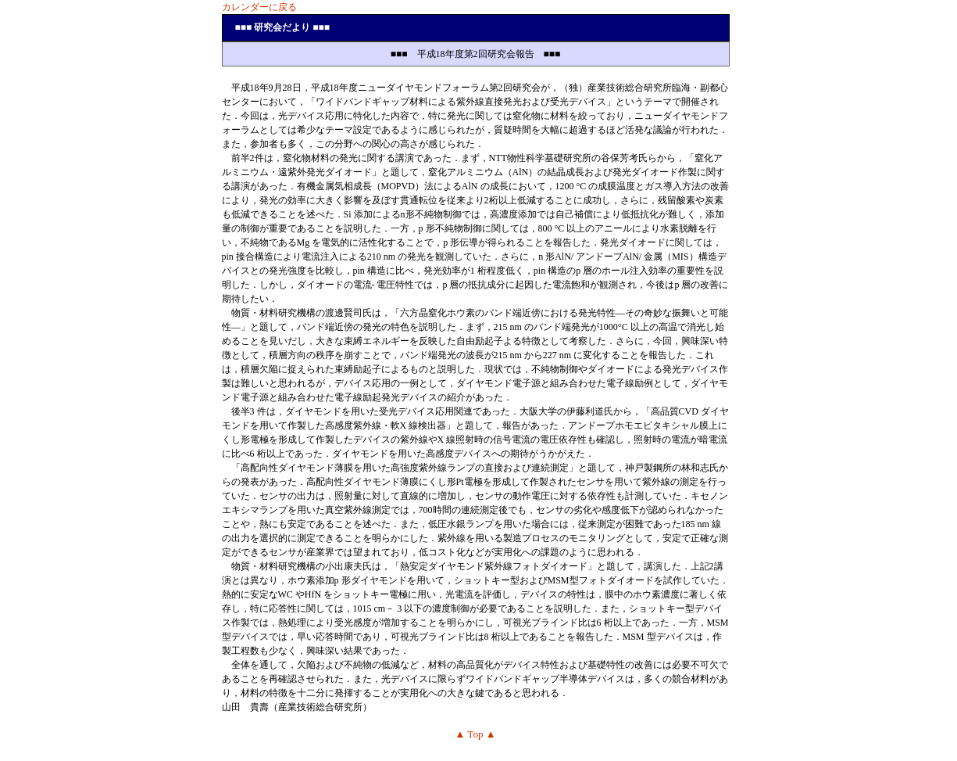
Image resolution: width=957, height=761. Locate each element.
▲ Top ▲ (475, 734)
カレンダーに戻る (259, 7)
